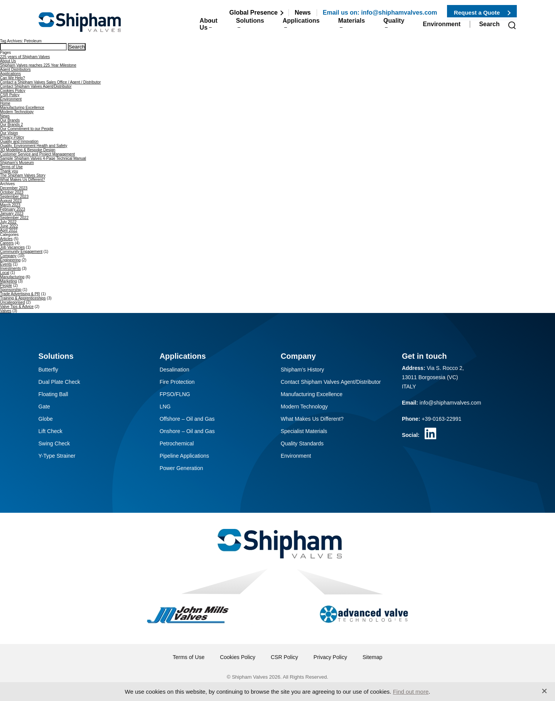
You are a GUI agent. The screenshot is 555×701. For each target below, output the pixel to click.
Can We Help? (12, 78)
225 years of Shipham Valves (25, 57)
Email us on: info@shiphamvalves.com (380, 12)
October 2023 (12, 192)
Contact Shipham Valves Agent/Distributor (35, 86)
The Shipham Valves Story (23, 175)
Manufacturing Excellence (22, 107)
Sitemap (372, 657)
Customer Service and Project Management (37, 154)
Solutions (233, 27)
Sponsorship (11, 290)
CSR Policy (10, 95)
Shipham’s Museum (17, 163)
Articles (6, 239)
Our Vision (9, 133)
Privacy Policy (12, 137)
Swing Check (54, 443)
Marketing (8, 281)
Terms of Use (11, 167)
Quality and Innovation (19, 141)
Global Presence (253, 12)
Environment (442, 27)
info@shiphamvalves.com (450, 403)
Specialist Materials (304, 431)
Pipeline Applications (184, 456)
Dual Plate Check (59, 382)
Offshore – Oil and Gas (187, 419)
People (6, 285)
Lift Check (50, 431)
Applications (288, 27)
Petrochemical (177, 443)
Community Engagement (21, 251)
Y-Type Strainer (57, 456)
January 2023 (12, 213)
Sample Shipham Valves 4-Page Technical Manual (43, 158)
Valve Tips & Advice (17, 306)
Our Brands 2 (11, 124)
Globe (46, 419)
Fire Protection (177, 382)
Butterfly (48, 369)
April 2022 (8, 230)
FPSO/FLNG (175, 394)
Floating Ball (53, 394)
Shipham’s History (302, 369)
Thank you (9, 171)
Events (6, 264)
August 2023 (11, 201)
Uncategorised (12, 302)
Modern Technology (17, 112)
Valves (5, 311)
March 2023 (10, 205)
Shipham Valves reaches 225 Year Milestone (38, 65)
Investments (10, 268)
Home (5, 103)
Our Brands (10, 120)
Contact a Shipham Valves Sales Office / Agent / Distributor (50, 82)
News (303, 12)
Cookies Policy (12, 91)
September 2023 (14, 196)
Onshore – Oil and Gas (187, 431)
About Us (182, 27)
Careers (7, 243)
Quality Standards (302, 443)
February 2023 (12, 209)
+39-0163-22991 (441, 419)
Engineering (10, 260)
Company (8, 256)
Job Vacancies (12, 247)
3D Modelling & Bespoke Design (27, 150)
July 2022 (8, 222)
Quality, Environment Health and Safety (33, 146)
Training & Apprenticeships (23, 298)
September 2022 (14, 218)
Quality (389, 27)
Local (4, 273)
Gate (44, 406)
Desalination (174, 369)
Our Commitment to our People (26, 129)
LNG (165, 406)
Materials (343, 27)
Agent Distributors (15, 69)
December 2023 (13, 188)
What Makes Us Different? (22, 179)
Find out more (411, 691)
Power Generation (181, 468)
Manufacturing (12, 277)
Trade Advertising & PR (20, 294)
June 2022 (9, 226)
